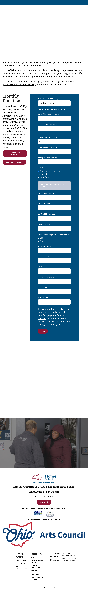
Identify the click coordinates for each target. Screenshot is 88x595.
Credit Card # (43, 124)
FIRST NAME (43, 193)
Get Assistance (21, 561)
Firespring (44, 587)
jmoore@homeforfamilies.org (19, 84)
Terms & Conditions (67, 587)
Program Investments (35, 571)
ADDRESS (41, 246)
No (40, 240)
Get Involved (35, 575)
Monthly (43, 177)
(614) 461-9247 (72, 558)
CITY (40, 256)
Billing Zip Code (44, 157)
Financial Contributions (35, 567)
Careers (18, 567)
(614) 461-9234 (70, 561)
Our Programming (22, 564)
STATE (40, 267)
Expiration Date (44, 137)
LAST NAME (42, 214)
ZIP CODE (41, 277)
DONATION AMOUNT (46, 99)
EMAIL (40, 224)
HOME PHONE (43, 298)
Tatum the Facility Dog (22, 570)
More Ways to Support (15, 162)
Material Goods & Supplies (37, 579)
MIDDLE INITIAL (44, 203)
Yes (40, 237)
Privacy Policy (54, 587)
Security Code (43, 147)
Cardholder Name (45, 114)
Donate (44, 502)
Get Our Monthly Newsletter (15, 153)
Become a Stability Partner (37, 562)
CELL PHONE (42, 287)
